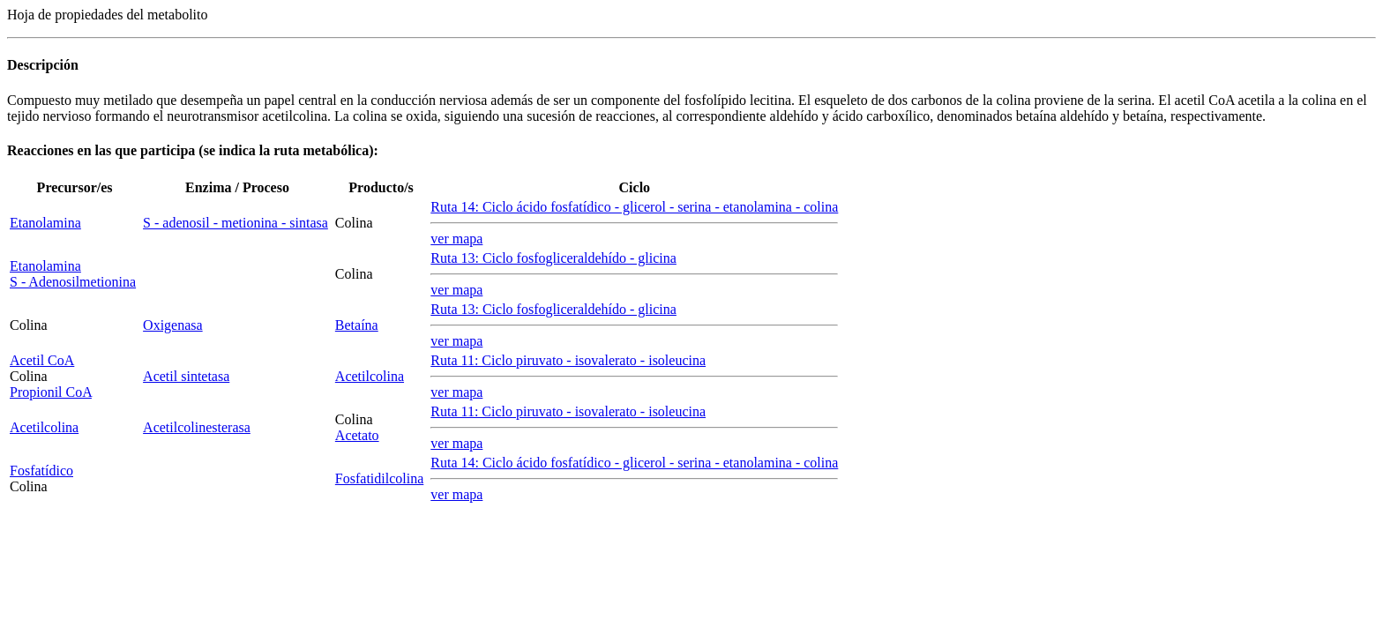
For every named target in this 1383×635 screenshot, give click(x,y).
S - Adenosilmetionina (73, 281)
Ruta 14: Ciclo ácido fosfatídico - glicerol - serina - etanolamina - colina (634, 206)
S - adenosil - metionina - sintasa (235, 222)
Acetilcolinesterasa (196, 427)
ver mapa (456, 238)
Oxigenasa (173, 325)
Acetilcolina (369, 376)
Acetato (357, 435)
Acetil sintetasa (186, 376)
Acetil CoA (42, 360)
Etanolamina (45, 222)
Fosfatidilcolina (379, 478)
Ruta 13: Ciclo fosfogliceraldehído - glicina (553, 257)
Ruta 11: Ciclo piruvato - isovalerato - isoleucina (568, 360)
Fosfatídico (41, 470)
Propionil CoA (51, 392)
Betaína (356, 325)
